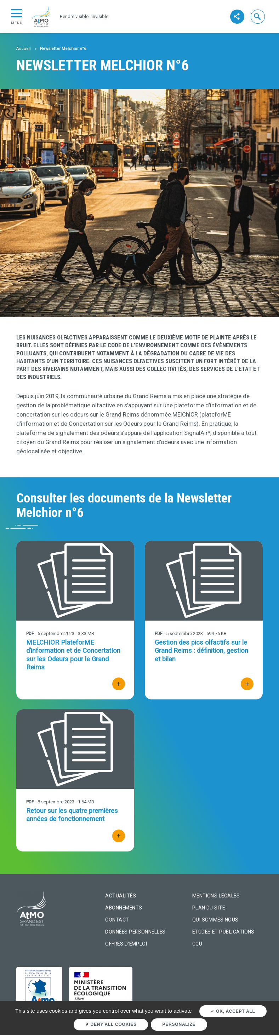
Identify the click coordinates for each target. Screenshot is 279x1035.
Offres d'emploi (126, 944)
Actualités (120, 896)
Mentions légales (216, 896)
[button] (258, 16)
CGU (197, 944)
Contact (117, 920)
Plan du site (208, 908)
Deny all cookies (111, 1024)
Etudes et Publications (223, 932)
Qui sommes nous (215, 920)
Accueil (23, 48)
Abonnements (123, 908)
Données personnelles (135, 932)
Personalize (179, 1024)
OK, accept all (233, 1011)
